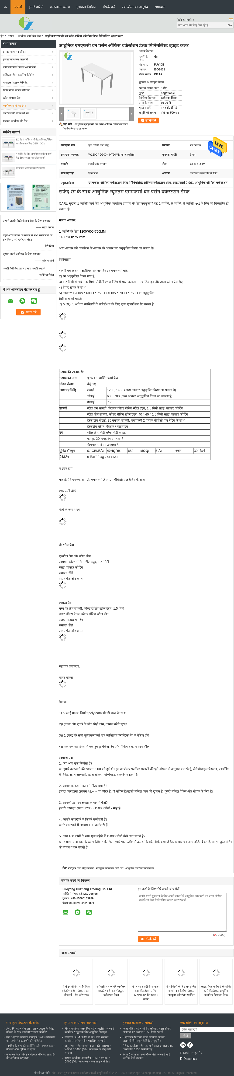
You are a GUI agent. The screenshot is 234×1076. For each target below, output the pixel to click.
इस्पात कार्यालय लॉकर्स (14, 51)
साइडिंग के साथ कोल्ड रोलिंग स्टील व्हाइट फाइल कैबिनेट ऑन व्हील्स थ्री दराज (30, 1047)
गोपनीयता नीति (42, 1073)
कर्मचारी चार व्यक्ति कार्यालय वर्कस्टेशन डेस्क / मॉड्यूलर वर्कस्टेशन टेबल (111, 991)
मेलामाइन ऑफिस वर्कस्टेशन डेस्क (30, 168)
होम (2, 36)
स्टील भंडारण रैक (11, 98)
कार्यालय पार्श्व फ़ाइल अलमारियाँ (19, 67)
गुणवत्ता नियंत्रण (86, 7)
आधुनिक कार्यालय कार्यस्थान (139, 868)
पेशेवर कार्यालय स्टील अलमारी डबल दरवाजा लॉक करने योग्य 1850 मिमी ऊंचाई (148, 1047)
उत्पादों (18, 7)
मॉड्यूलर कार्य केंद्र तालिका (81, 868)
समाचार (160, 7)
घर (5, 7)
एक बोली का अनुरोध (135, 7)
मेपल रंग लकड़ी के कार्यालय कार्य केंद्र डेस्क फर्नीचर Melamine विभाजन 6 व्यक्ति (146, 993)
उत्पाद (11, 36)
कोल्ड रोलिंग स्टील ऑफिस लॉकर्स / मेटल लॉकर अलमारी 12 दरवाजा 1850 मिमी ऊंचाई (147, 1030)
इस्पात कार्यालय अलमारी (15, 59)
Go (229, 25)
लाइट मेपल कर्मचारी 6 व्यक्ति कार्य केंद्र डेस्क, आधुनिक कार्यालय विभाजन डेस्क (216, 991)
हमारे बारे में (36, 7)
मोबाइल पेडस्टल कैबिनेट (15, 82)
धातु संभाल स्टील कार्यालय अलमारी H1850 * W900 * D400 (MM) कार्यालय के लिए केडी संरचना (88, 1049)
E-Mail (184, 1053)
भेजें (185, 1036)
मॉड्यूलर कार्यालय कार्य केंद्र (109, 868)
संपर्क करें (109, 7)
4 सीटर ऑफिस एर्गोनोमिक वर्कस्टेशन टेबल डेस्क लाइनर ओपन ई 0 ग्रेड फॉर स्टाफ (76, 991)
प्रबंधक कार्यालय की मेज (15, 121)
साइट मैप (196, 1053)
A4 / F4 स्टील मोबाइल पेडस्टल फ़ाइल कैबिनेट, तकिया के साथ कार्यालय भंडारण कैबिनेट (30, 1030)
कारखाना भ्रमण (60, 7)
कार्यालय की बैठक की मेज (16, 113)
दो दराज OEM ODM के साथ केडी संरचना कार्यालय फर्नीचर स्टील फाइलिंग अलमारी (86, 1039)
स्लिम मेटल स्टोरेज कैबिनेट (16, 90)
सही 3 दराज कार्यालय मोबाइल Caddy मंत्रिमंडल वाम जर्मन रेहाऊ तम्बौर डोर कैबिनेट (30, 1039)
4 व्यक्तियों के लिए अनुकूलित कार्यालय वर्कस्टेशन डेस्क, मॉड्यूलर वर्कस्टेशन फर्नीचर (181, 991)
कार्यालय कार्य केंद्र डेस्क (29, 36)
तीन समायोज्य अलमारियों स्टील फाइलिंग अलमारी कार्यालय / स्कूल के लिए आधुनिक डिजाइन (89, 1030)
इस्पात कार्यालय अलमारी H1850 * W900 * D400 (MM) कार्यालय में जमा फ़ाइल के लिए (87, 1059)
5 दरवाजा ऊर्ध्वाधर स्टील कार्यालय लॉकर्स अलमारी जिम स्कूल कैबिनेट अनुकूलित (144, 1039)
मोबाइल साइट (188, 1058)
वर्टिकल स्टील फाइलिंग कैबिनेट (18, 75)
